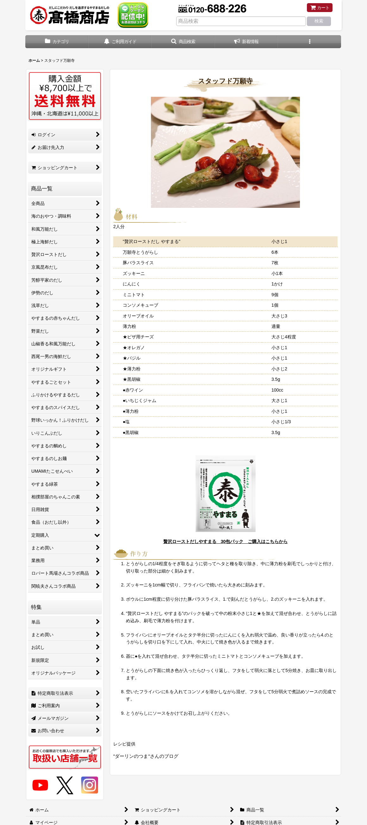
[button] (183, 41)
